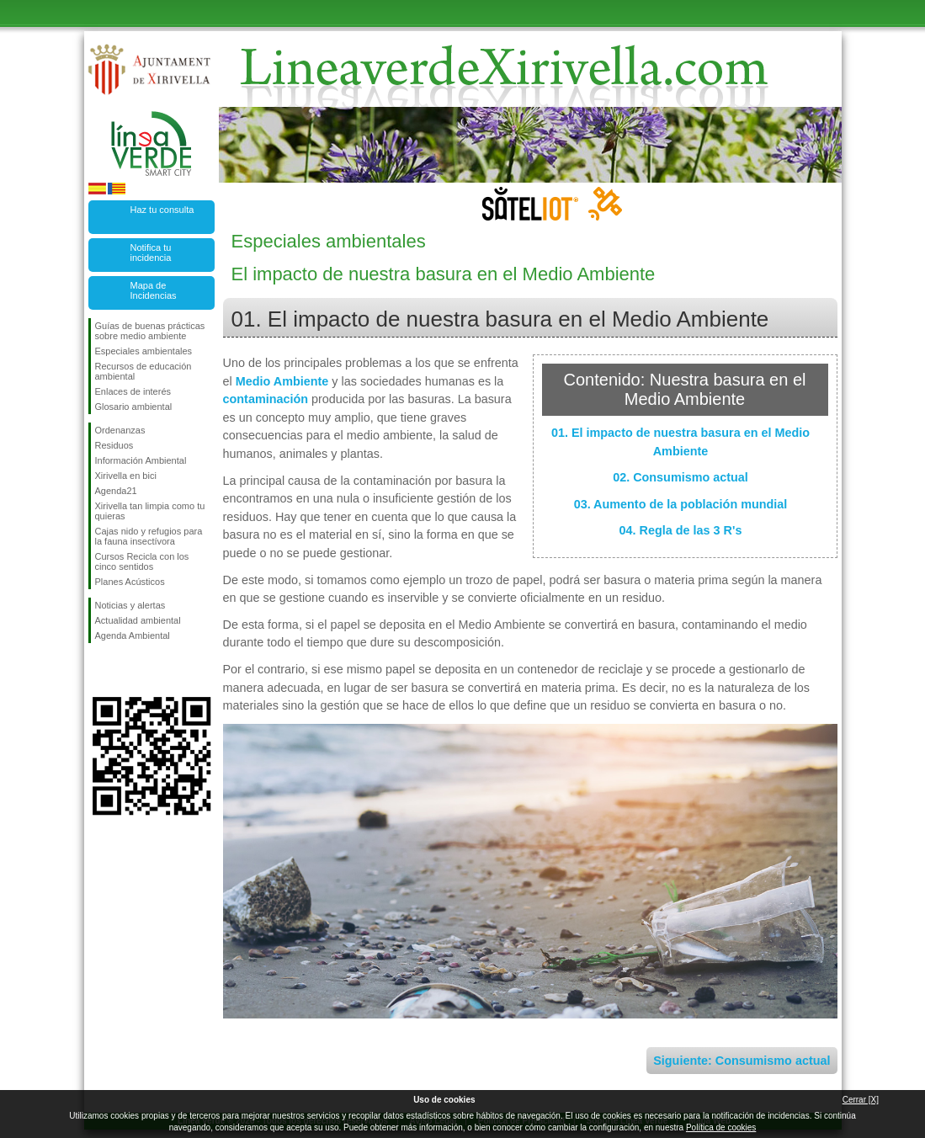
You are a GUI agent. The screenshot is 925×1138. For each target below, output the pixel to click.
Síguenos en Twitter (126, 670)
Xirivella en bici (126, 476)
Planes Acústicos (130, 582)
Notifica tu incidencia (151, 252)
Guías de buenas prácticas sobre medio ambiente (150, 331)
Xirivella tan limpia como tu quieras (150, 511)
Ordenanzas (120, 430)
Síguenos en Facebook (98, 670)
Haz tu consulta (162, 210)
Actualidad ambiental (138, 620)
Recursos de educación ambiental (143, 371)
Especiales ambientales (144, 351)
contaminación (266, 399)
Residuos (114, 445)
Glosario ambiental (134, 406)
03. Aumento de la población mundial (681, 504)
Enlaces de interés (133, 391)
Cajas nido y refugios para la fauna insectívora (149, 536)
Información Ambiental (141, 460)
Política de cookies (721, 1127)
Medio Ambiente (282, 381)
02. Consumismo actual (680, 477)
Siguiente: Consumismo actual (741, 1060)
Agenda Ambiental (132, 635)
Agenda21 (116, 491)
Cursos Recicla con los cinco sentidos (142, 561)
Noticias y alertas (130, 605)
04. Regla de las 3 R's (680, 530)
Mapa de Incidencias (153, 290)
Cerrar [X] (861, 1099)
